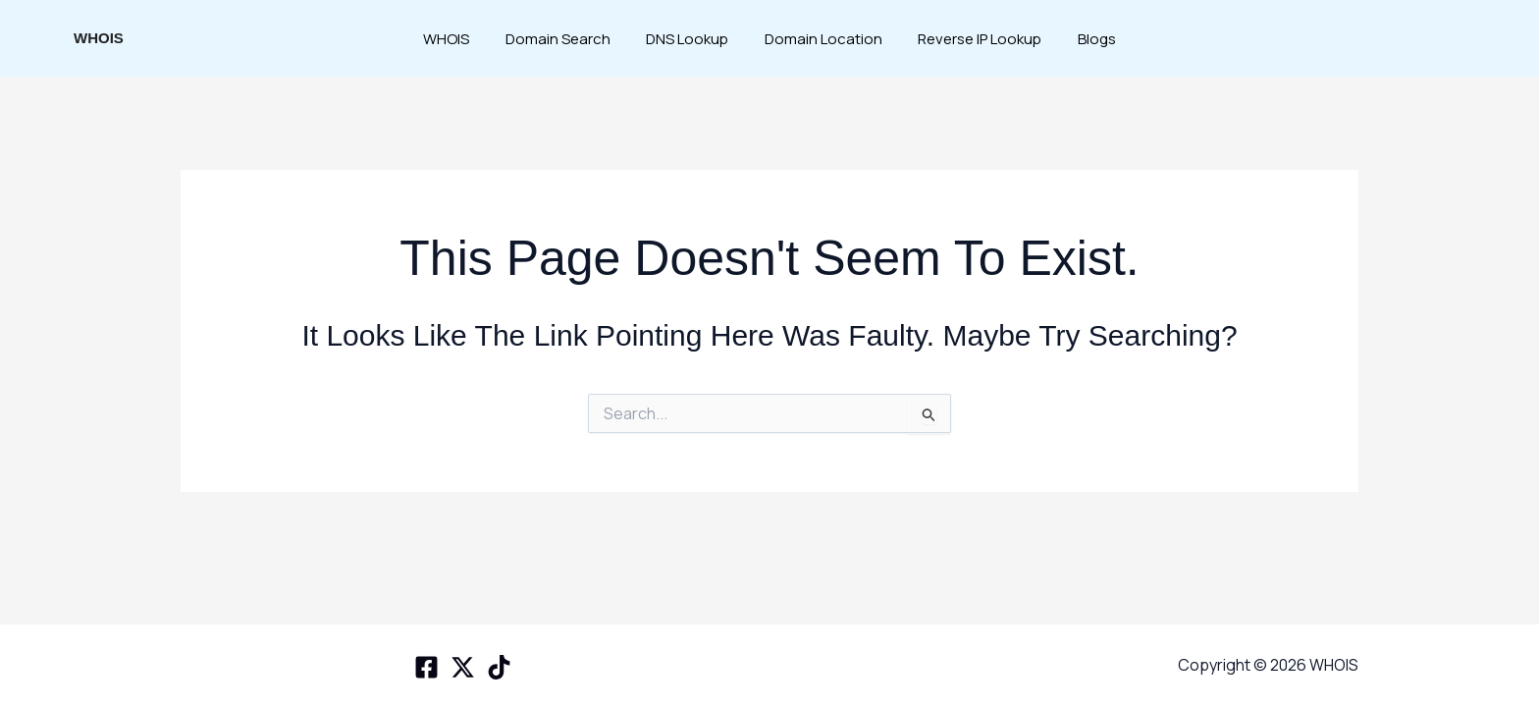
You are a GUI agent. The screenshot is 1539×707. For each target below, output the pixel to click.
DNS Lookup (691, 38)
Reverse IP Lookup (971, 38)
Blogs (1081, 38)
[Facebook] (426, 667)
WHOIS (99, 37)
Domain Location (820, 38)
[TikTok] (499, 667)
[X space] (463, 667)
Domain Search (567, 38)
